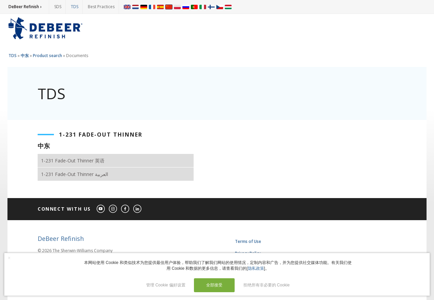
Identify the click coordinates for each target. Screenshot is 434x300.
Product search (47, 55)
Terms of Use (248, 241)
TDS (74, 7)
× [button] (9, 258)
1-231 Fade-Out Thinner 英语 (72, 160)
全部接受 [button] (214, 285)
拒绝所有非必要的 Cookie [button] (266, 285)
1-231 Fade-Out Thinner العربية (74, 174)
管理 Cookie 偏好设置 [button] (165, 285)
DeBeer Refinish (61, 238)
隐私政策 (256, 268)
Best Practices (101, 7)
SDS (57, 7)
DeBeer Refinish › (24, 7)
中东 (25, 55)
